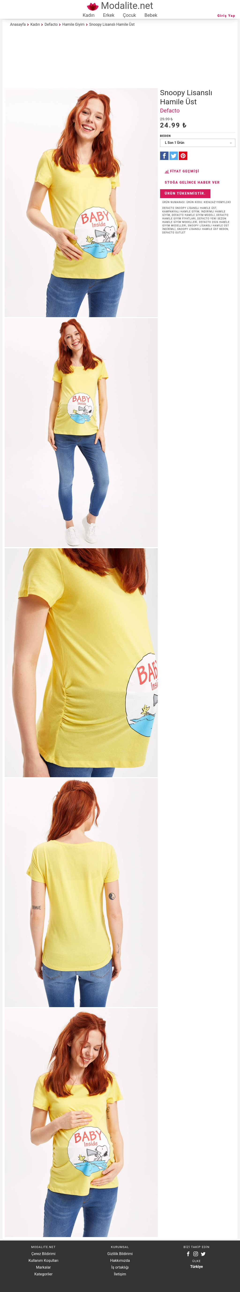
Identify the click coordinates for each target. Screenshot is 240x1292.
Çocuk (129, 15)
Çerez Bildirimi (43, 1254)
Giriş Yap (226, 16)
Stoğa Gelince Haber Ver (192, 183)
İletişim (120, 1274)
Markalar (43, 1267)
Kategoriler (43, 1274)
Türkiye (196, 1266)
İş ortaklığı (120, 1267)
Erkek (108, 15)
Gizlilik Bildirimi (120, 1254)
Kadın (89, 15)
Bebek (150, 15)
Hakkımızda (120, 1260)
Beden (165, 136)
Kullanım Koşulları (43, 1260)
